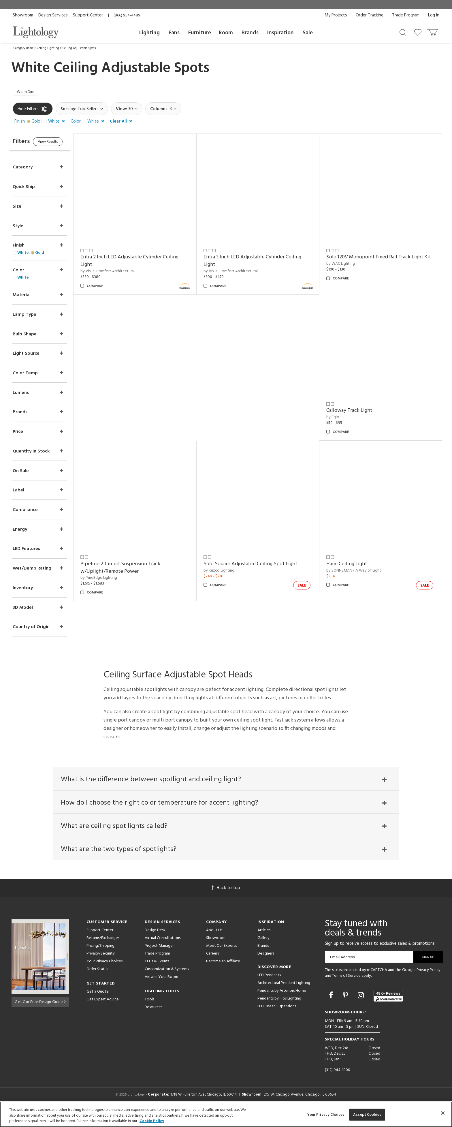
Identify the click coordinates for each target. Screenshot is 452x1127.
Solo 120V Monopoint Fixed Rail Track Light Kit (382, 258)
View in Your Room (161, 990)
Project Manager (159, 959)
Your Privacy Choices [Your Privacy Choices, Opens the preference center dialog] (325, 1114)
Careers (212, 967)
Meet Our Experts (221, 959)
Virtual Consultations (162, 951)
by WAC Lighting (344, 265)
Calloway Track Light (353, 412)
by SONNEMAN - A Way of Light (357, 571)
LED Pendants (269, 988)
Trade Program (405, 15)
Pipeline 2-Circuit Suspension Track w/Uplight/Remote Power (132, 569)
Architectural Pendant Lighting (283, 996)
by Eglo (336, 418)
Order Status (97, 982)
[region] (226, 1114)
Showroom (23, 15)
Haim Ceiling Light (350, 565)
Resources (153, 1020)
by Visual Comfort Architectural (119, 272)
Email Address (342, 970)
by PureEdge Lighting (110, 579)
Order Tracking (369, 15)
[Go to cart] (433, 31)
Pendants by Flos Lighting (279, 1012)
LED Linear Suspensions (276, 1020)
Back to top (226, 901)
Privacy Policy (428, 983)
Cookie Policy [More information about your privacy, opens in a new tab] (152, 1121)
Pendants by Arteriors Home (281, 1004)
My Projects (336, 15)
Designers (265, 967)
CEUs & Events (157, 975)
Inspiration (280, 33)
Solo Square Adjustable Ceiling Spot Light (258, 565)
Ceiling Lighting (48, 48)
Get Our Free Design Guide (40, 1014)
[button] (41, 123)
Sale (308, 33)
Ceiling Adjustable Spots (79, 48)
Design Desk (155, 943)
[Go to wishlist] (419, 32)
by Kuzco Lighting (226, 571)
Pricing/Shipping (100, 959)
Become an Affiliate (223, 975)
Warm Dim (27, 92)
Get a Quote (97, 1005)
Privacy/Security (100, 967)
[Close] (442, 1113)
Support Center (88, 15)
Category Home (23, 48)
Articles (263, 943)
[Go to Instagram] (362, 1009)
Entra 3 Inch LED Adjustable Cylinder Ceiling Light (260, 262)
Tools (149, 1013)
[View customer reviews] (388, 1009)
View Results (61, 144)
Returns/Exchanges (102, 951)
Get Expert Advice (102, 1013)
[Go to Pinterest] (346, 1009)
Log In (433, 15)
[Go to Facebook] (332, 1009)
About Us (214, 943)
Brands (250, 33)
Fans (174, 33)
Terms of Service (346, 989)
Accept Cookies (367, 1114)
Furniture (199, 33)
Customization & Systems (167, 982)
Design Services (53, 15)
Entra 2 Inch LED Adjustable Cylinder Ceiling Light (141, 262)
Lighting (149, 33)
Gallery (263, 951)
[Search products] (403, 32)
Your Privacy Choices (104, 975)
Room (226, 33)
